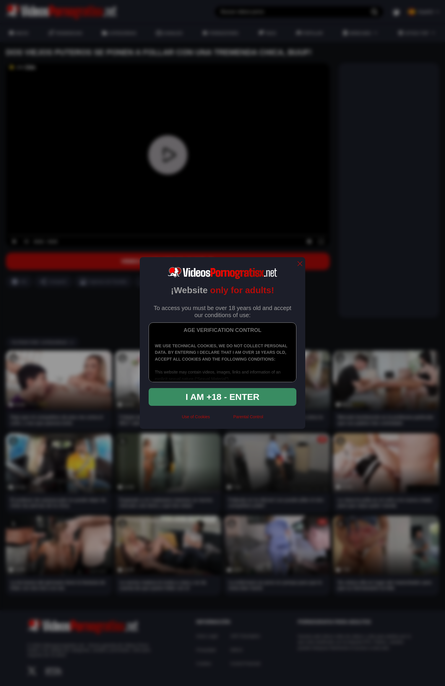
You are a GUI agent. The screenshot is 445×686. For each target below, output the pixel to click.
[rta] (221, 419)
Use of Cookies (196, 416)
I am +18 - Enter (222, 397)
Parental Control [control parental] (248, 416)
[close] (300, 264)
